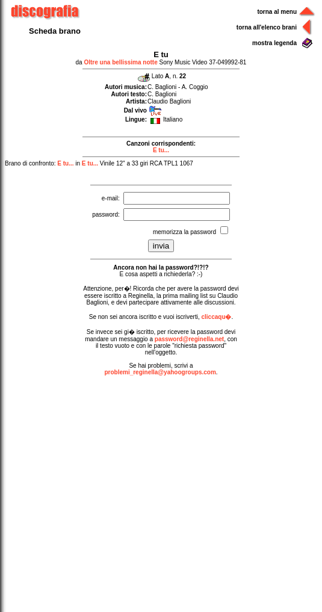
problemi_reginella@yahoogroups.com (159, 372)
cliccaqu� (216, 317)
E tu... (161, 150)
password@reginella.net (189, 339)
